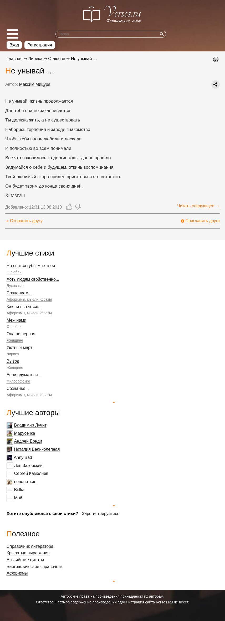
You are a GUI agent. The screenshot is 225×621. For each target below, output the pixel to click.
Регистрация (39, 45)
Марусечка (24, 433)
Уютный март (19, 347)
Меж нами (16, 320)
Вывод (13, 361)
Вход (14, 45)
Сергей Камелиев (31, 473)
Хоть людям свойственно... (33, 279)
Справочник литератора (30, 546)
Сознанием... (19, 293)
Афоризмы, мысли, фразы (29, 299)
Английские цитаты (25, 560)
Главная (15, 58)
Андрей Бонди (28, 441)
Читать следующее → (198, 206)
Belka (19, 489)
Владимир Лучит (30, 425)
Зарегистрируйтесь (100, 513)
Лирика (13, 354)
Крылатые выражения (28, 553)
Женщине (15, 340)
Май (18, 498)
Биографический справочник (35, 566)
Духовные (15, 286)
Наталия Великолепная (37, 449)
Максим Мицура (34, 84)
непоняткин (25, 481)
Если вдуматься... (24, 375)
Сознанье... (18, 388)
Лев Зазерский (28, 465)
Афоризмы (17, 573)
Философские (18, 381)
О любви (14, 272)
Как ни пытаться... (24, 306)
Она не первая (21, 334)
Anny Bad (23, 457)
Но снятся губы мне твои (31, 265)
